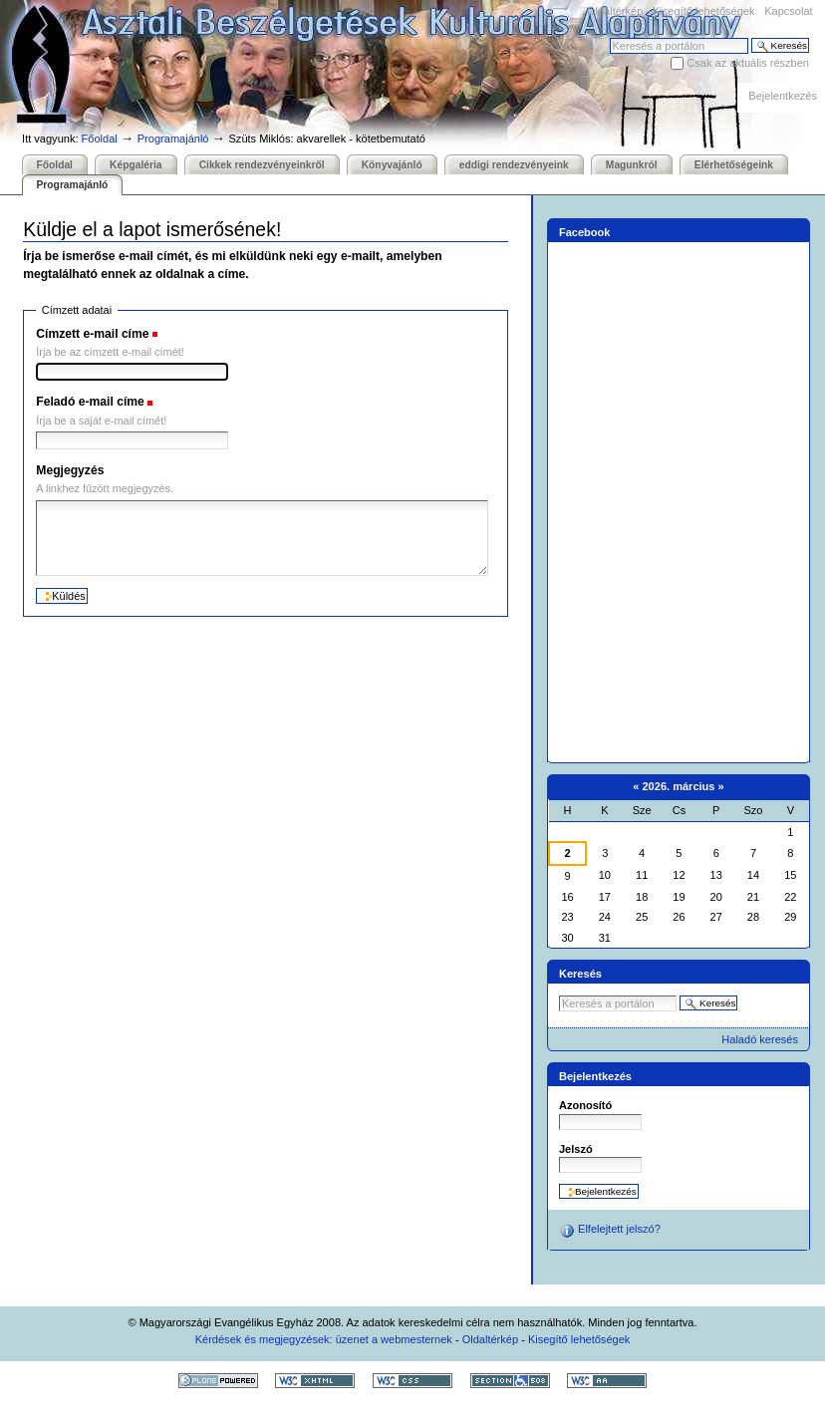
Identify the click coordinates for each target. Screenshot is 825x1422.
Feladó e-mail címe (90, 402)
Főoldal (100, 138)
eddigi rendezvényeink (514, 164)
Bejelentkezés (782, 96)
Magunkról (632, 164)
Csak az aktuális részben (748, 63)
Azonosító (585, 1105)
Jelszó (576, 1149)
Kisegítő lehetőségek (703, 11)
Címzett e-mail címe (92, 334)
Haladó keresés (759, 1039)
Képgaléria (135, 164)
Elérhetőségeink (733, 164)
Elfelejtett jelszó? (610, 1231)
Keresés (609, 37)
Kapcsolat (788, 11)
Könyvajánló (392, 164)
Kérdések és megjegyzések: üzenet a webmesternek (323, 1339)
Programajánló (173, 138)
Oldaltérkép (615, 11)
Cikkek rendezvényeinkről (262, 164)
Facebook (585, 232)
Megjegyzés (70, 470)
